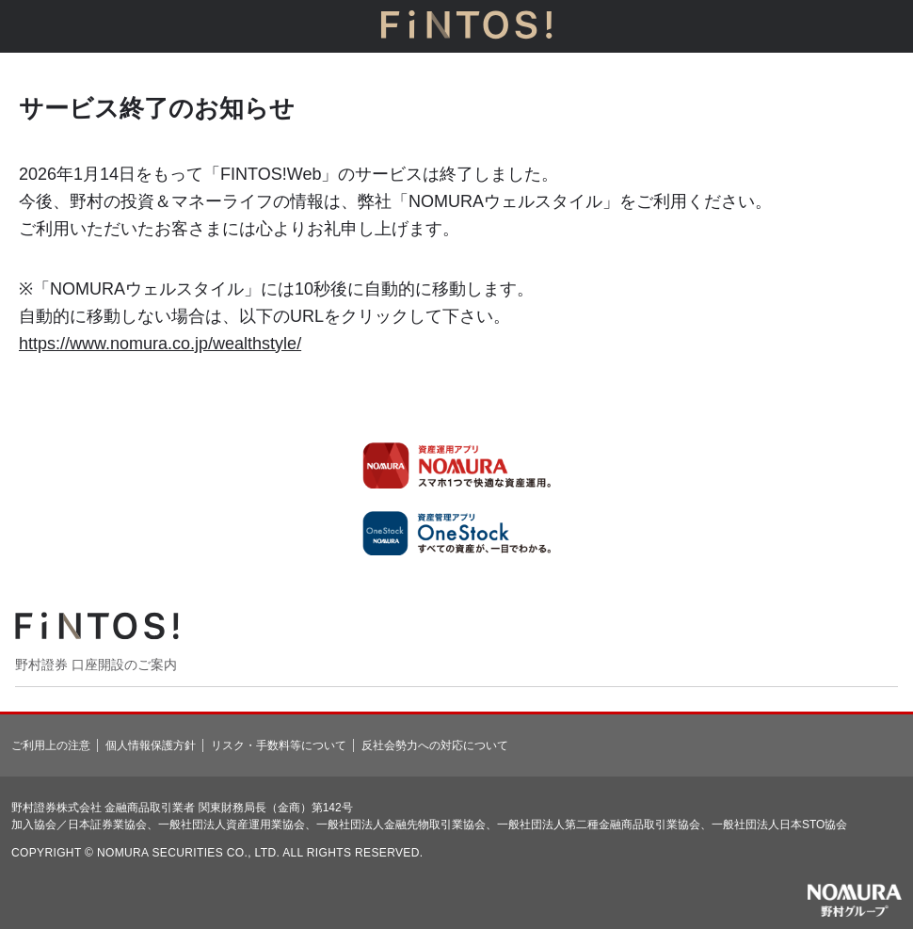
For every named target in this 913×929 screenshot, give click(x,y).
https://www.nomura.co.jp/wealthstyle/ (160, 343)
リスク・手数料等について (278, 745)
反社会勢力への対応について (434, 745)
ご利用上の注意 (50, 745)
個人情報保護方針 (150, 745)
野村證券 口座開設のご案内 (96, 664)
